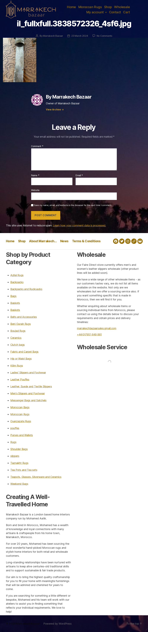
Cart (126, 12)
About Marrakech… (43, 241)
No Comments (104, 35)
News (64, 241)
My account (95, 12)
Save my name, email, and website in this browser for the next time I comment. (73, 205)
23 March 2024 (79, 35)
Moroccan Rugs (90, 7)
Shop (108, 7)
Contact (115, 12)
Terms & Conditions (86, 241)
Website (35, 190)
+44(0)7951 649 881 (89, 334)
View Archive (55, 109)
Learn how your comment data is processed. (79, 225)
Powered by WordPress (57, 623)
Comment (37, 146)
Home (71, 7)
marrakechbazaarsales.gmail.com (96, 328)
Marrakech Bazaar (53, 35)
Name (35, 175)
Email (79, 175)
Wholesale (122, 7)
